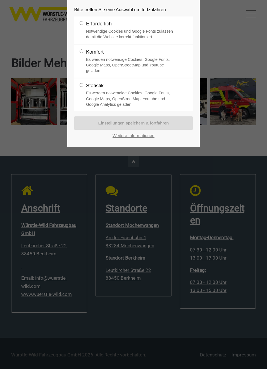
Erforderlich (131, 30)
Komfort (131, 61)
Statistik (131, 95)
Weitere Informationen (133, 135)
